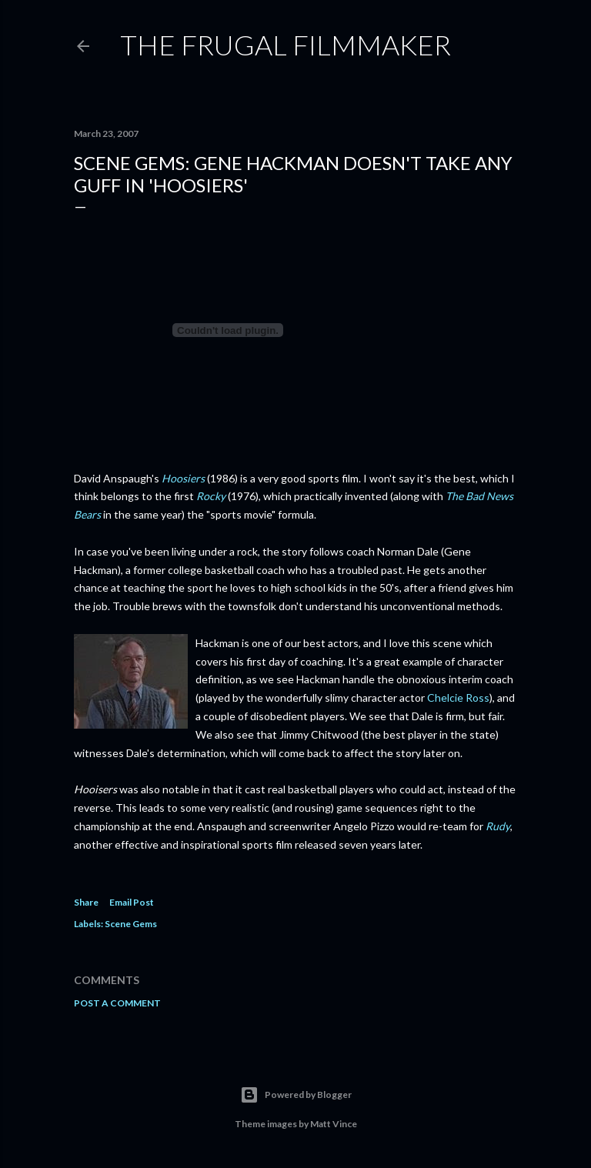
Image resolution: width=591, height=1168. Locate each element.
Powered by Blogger (296, 1095)
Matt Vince (333, 1124)
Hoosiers (183, 478)
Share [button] (86, 902)
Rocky (210, 495)
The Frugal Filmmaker (285, 45)
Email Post (131, 902)
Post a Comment (117, 1003)
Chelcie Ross (458, 697)
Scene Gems (131, 923)
